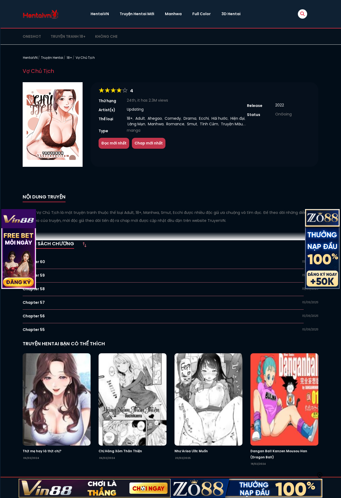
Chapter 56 (34, 316)
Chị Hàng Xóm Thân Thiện (120, 451)
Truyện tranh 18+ (68, 36)
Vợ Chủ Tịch (85, 57)
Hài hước (220, 118)
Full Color (201, 13)
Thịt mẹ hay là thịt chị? (42, 451)
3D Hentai (231, 13)
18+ (69, 57)
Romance (175, 124)
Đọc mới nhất (114, 143)
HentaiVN (100, 13)
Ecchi (204, 118)
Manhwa (173, 13)
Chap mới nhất (149, 143)
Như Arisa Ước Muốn (191, 451)
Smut (192, 124)
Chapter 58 (34, 289)
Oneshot (32, 36)
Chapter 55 (34, 329)
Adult (140, 118)
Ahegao (155, 118)
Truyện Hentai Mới (137, 13)
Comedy (173, 118)
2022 (279, 105)
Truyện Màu (232, 124)
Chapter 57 (34, 302)
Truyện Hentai (52, 57)
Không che (106, 36)
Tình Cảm (209, 124)
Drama (190, 118)
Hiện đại (237, 118)
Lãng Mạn (136, 124)
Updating (135, 109)
